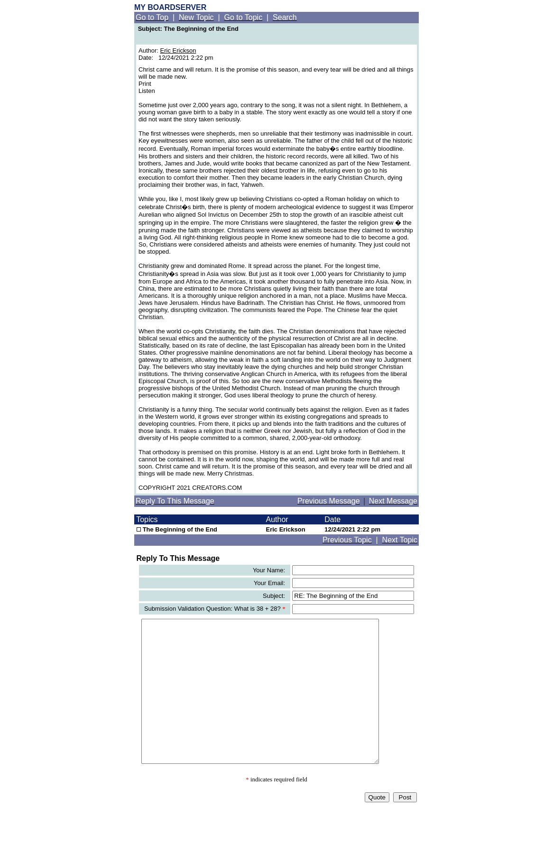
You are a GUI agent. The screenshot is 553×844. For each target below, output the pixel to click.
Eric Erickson (178, 50)
